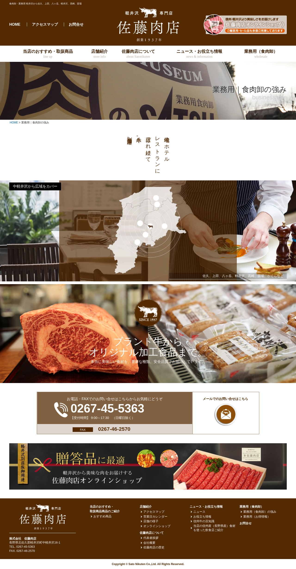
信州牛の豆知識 (203, 521)
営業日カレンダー (155, 516)
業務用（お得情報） (256, 516)
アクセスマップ (45, 24)
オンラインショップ (156, 526)
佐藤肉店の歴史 (153, 547)
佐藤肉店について (152, 532)
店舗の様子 (150, 521)
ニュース (199, 511)
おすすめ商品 (102, 516)
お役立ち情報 (202, 516)
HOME (14, 24)
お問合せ (76, 24)
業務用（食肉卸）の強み (259, 511)
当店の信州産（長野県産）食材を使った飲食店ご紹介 (214, 528)
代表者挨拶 (150, 538)
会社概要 (149, 542)
